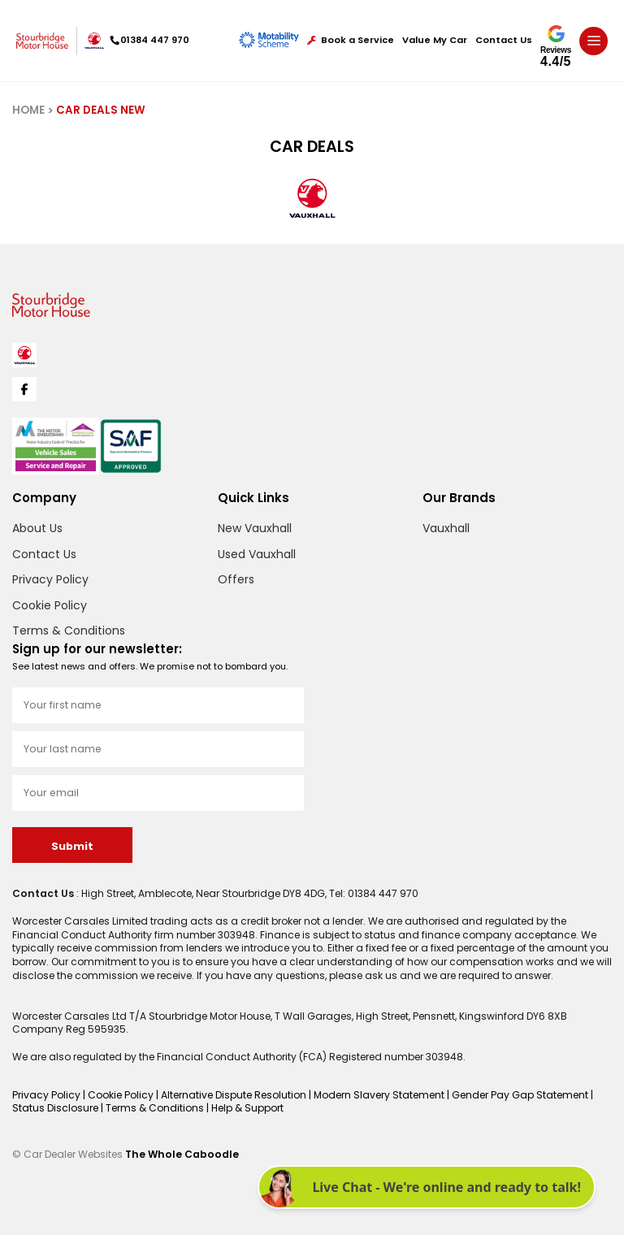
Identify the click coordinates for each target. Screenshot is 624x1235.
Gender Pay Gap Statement (521, 1095)
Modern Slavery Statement (380, 1095)
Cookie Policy (49, 605)
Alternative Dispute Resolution (235, 1095)
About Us (37, 528)
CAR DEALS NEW (100, 110)
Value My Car (434, 40)
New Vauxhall (255, 528)
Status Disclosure (56, 1108)
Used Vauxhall (257, 554)
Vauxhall (446, 528)
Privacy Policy (50, 579)
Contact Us (503, 40)
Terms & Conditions (68, 630)
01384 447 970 (149, 39)
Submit (72, 846)
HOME (28, 110)
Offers (236, 579)
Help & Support (247, 1108)
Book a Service (350, 40)
